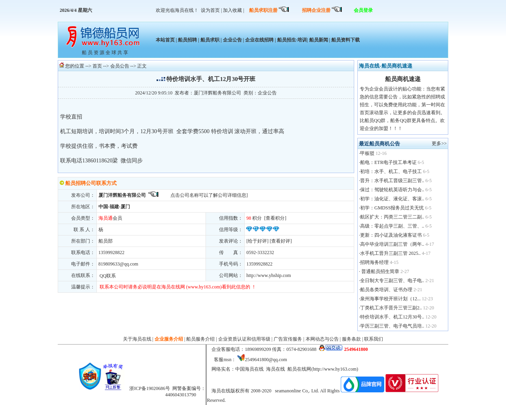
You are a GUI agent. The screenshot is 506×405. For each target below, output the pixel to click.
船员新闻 (318, 40)
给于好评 (257, 241)
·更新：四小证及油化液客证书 (390, 235)
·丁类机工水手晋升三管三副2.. (390, 308)
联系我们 (373, 339)
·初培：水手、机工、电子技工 (390, 171)
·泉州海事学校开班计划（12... (390, 298)
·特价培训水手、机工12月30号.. (391, 317)
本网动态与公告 (322, 339)
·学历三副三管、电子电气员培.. (391, 326)
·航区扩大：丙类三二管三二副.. (391, 217)
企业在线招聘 (259, 40)
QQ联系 (107, 276)
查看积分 (275, 218)
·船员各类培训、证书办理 (385, 289)
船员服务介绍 (200, 339)
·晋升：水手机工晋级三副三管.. (391, 180)
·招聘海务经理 (374, 262)
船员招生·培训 (292, 40)
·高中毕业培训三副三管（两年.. (391, 244)
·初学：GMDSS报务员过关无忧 (391, 208)
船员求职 (209, 40)
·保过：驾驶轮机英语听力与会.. (391, 189)
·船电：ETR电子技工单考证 (388, 162)
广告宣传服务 (288, 339)
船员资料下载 (345, 40)
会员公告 (119, 66)
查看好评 (280, 241)
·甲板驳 (366, 153)
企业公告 (232, 40)
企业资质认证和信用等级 (244, 339)
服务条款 (351, 339)
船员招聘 (187, 40)
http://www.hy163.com (335, 369)
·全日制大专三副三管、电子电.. (391, 280)
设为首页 (210, 10)
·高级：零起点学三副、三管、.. (391, 226)
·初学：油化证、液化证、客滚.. (391, 199)
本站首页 (165, 40)
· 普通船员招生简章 (379, 271)
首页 (97, 66)
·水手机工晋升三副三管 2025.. (390, 253)
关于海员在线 (137, 339)
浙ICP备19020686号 (149, 388)
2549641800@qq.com (266, 359)
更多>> (439, 143)
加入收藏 (232, 10)
